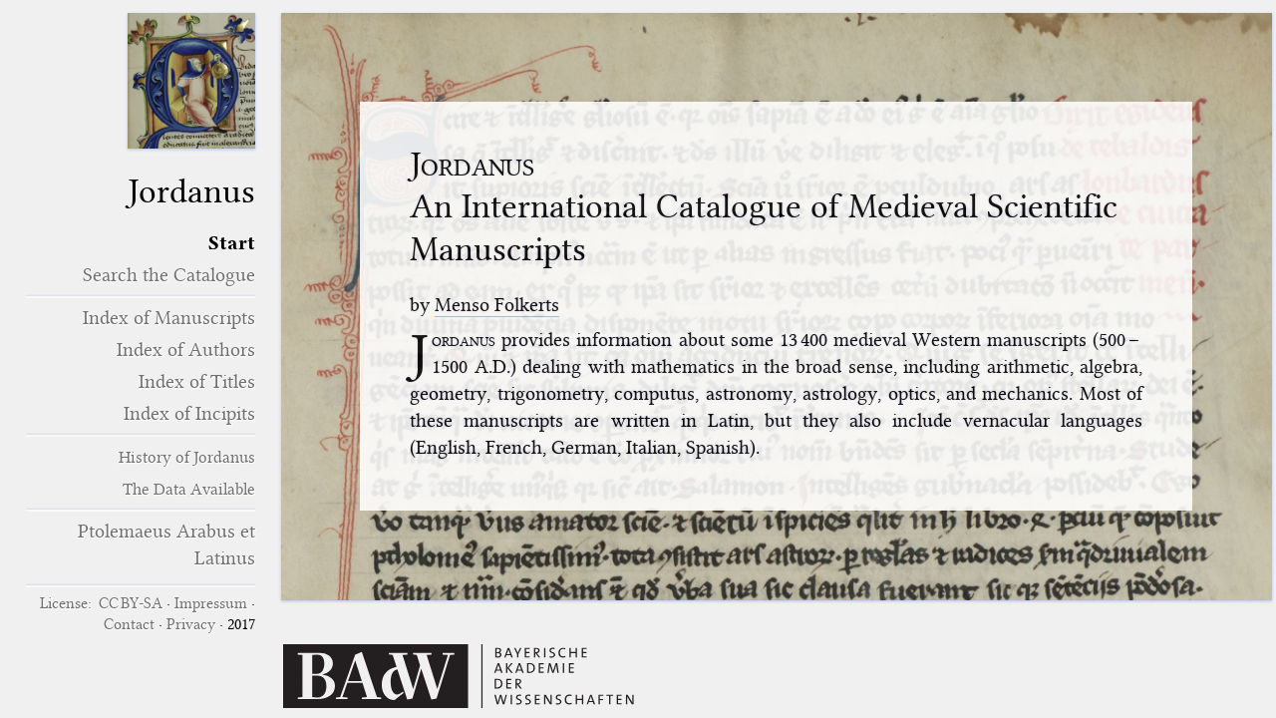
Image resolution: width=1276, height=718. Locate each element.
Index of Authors (186, 349)
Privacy (190, 624)
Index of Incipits (189, 413)
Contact (129, 624)
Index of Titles (197, 381)
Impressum (210, 603)
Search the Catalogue (169, 274)
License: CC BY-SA (101, 603)
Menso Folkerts (497, 304)
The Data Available (189, 489)
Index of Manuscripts (169, 317)
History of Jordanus (187, 457)
